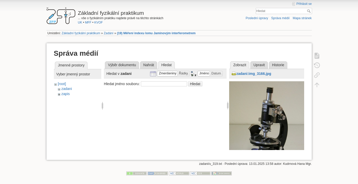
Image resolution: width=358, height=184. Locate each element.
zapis (65, 94)
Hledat (309, 11)
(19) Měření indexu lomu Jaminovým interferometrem (156, 33)
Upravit (259, 65)
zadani (66, 89)
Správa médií (280, 18)
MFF (88, 22)
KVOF (98, 22)
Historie (278, 65)
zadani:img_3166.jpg (253, 74)
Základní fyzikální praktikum (81, 33)
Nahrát (148, 65)
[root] (62, 84)
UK (80, 22)
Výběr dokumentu (122, 65)
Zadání (108, 33)
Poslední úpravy (257, 18)
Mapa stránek (302, 18)
